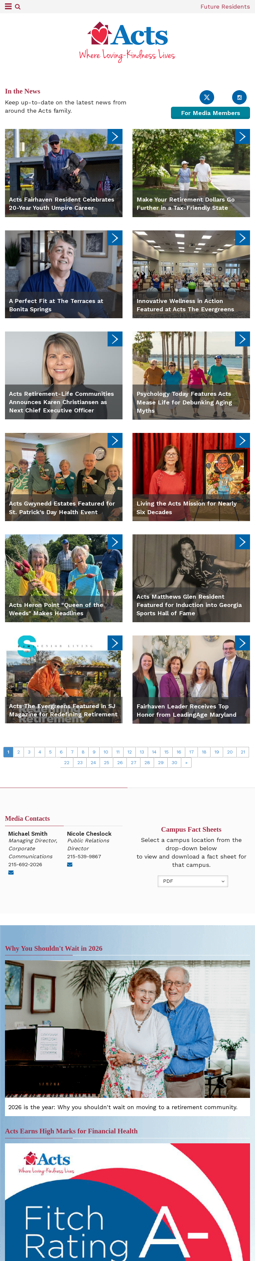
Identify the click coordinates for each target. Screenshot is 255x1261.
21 (243, 751)
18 (204, 751)
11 (118, 751)
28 (147, 762)
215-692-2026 (25, 864)
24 (93, 762)
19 (216, 751)
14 (154, 751)
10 (106, 751)
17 (191, 751)
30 (174, 762)
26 (120, 762)
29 (161, 762)
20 (230, 751)
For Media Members (210, 112)
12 (130, 751)
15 (166, 751)
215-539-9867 (84, 856)
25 (106, 762)
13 (142, 751)
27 (133, 762)
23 (80, 762)
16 (179, 751)
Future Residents (225, 6)
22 (66, 762)
